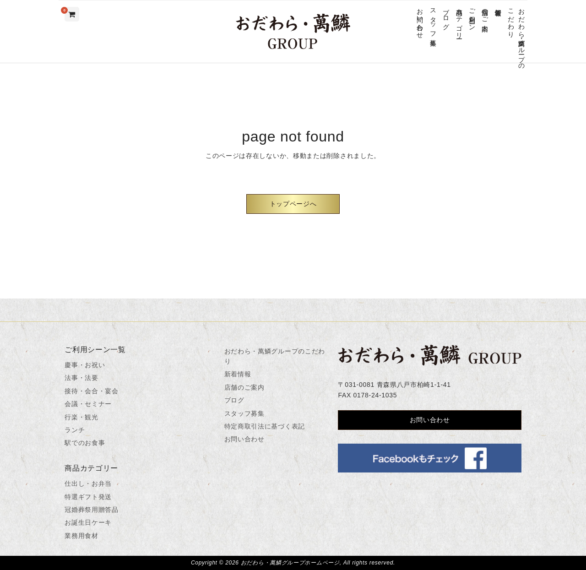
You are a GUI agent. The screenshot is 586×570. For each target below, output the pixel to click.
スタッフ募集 (432, 19)
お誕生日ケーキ (88, 522)
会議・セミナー (88, 403)
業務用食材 (81, 535)
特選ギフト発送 (88, 496)
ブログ (446, 15)
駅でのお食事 (85, 442)
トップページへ (293, 203)
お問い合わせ (420, 19)
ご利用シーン (471, 16)
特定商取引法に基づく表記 (264, 426)
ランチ (75, 430)
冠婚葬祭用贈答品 (92, 509)
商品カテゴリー (459, 20)
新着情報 (497, 4)
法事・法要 (81, 377)
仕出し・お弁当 (88, 483)
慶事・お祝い (85, 365)
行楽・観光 (81, 417)
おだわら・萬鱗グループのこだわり (516, 35)
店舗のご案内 (485, 12)
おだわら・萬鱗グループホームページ (290, 562)
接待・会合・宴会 (92, 391)
